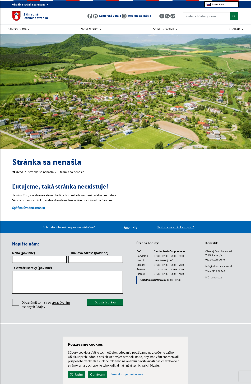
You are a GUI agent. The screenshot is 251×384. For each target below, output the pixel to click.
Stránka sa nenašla (41, 172)
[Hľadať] (234, 16)
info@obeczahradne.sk (219, 266)
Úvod (17, 172)
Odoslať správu (105, 302)
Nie (135, 227)
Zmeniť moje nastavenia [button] (126, 374)
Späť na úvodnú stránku (28, 208)
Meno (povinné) (23, 253)
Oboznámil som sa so (46, 304)
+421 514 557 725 (215, 270)
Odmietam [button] (97, 374)
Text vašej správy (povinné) (32, 268)
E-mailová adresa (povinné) (88, 253)
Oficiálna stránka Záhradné (30, 4)
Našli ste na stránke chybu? (175, 227)
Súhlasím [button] (76, 374)
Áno (127, 227)
